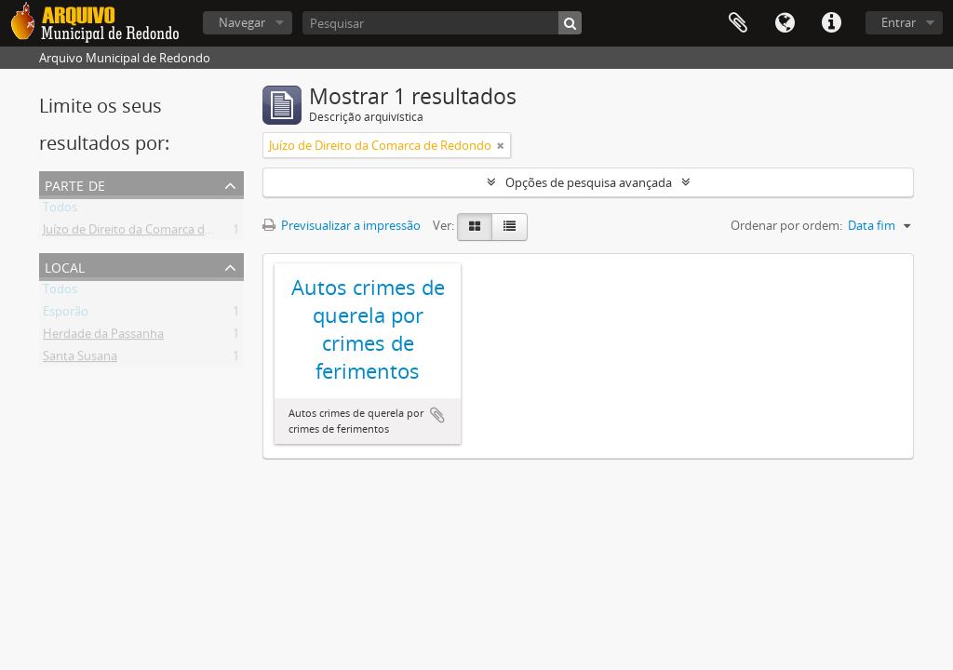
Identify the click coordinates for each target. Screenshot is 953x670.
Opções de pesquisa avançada (588, 182)
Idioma (784, 23)
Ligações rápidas (831, 23)
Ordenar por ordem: (786, 225)
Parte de (75, 183)
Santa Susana (80, 359)
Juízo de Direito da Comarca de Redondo (154, 232)
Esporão (65, 314)
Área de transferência (738, 23)
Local (65, 265)
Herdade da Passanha (103, 336)
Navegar (242, 22)
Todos (60, 210)
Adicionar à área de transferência (437, 415)
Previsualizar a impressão (341, 225)
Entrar (898, 22)
